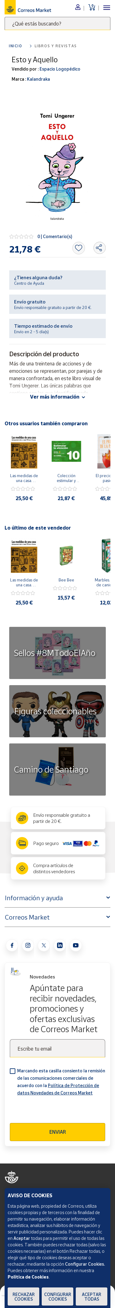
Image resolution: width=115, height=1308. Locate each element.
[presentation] (56, 1111)
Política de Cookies (28, 1276)
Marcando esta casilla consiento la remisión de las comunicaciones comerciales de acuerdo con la (61, 1081)
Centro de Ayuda (29, 283)
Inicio (15, 46)
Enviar (57, 1132)
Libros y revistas (56, 46)
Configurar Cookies (57, 1297)
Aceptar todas (91, 1297)
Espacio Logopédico (59, 68)
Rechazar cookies (24, 1297)
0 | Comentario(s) (54, 236)
